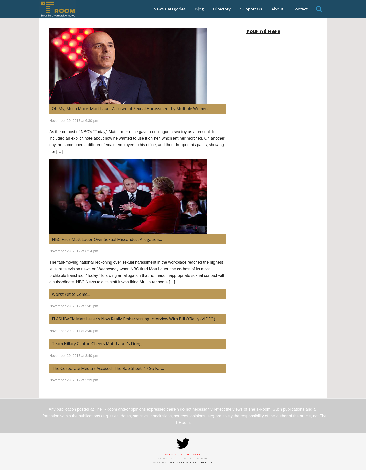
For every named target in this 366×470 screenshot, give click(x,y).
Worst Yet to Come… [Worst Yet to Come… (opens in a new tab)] (71, 294)
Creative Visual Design (190, 462)
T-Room (57, 9)
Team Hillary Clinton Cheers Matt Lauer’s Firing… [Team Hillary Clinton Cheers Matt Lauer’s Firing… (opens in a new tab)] (98, 343)
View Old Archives (183, 454)
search (319, 9)
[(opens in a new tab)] (137, 66)
